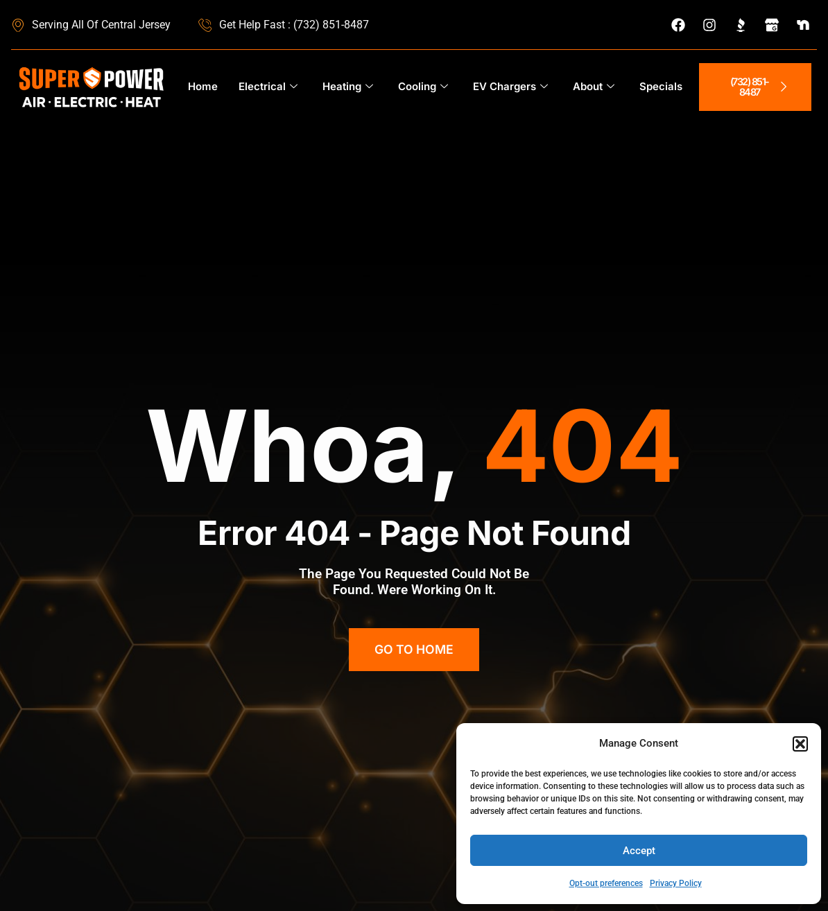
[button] (800, 744)
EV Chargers (510, 87)
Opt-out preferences (606, 883)
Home (203, 86)
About (593, 87)
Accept (639, 850)
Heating (347, 87)
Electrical (268, 87)
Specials (660, 86)
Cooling (423, 87)
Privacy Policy (676, 883)
